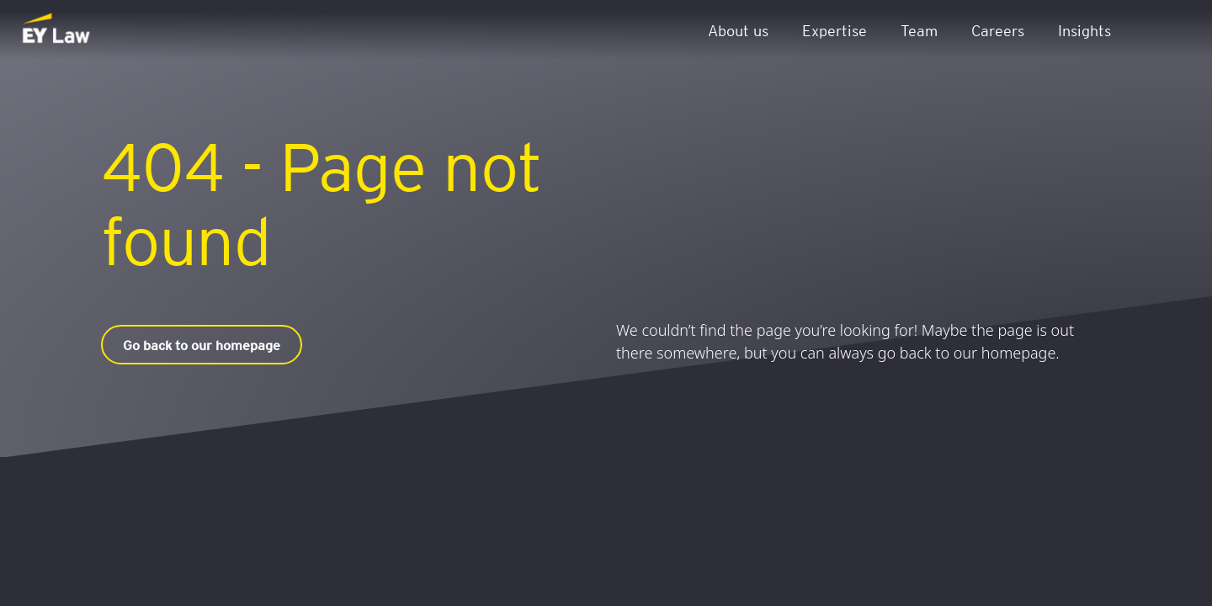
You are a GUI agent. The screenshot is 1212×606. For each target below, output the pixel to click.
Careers (997, 30)
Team (919, 30)
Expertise (834, 30)
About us (738, 30)
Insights (1084, 30)
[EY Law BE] (57, 29)
